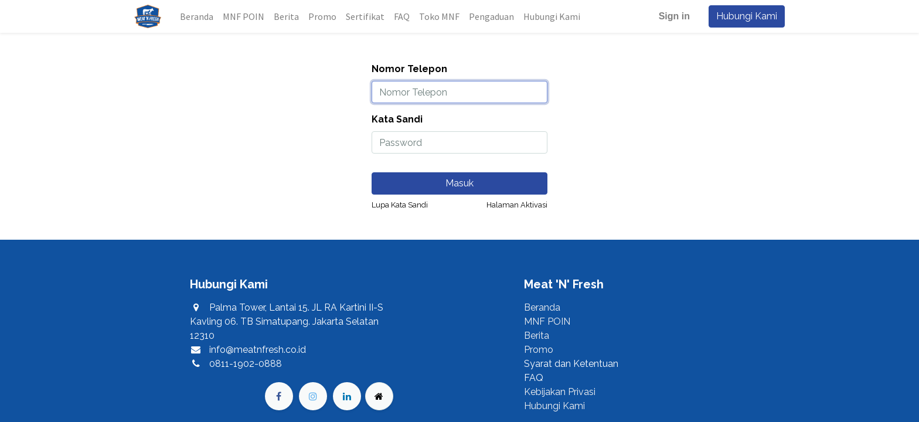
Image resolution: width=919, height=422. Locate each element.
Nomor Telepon (409, 68)
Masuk (459, 183)
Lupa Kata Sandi (400, 204)
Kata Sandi (397, 119)
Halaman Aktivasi (516, 204)
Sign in (674, 16)
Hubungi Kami (746, 16)
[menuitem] (196, 16)
